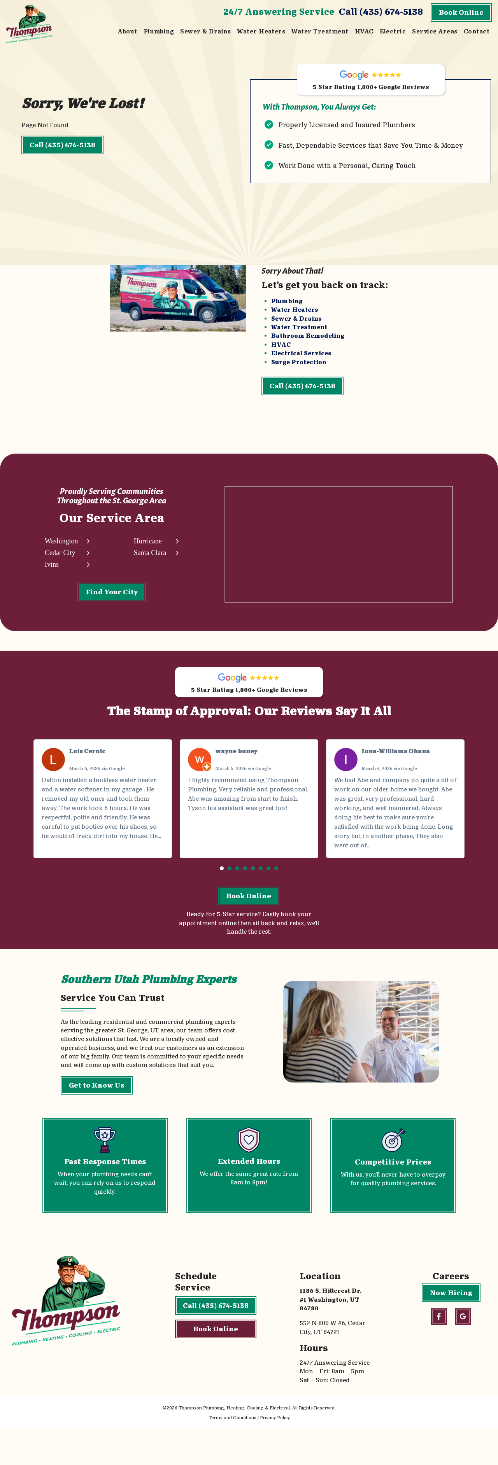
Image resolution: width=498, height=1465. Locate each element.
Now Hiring (451, 1330)
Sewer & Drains (205, 31)
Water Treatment (319, 31)
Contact (476, 31)
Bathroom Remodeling (307, 345)
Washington (61, 558)
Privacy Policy (275, 1455)
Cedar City (60, 570)
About (127, 31)
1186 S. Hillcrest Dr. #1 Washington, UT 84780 (330, 1337)
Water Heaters (261, 31)
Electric (393, 31)
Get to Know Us (96, 1123)
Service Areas (434, 31)
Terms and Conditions (232, 1455)
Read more (59, 874)
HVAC (364, 31)
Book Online (461, 12)
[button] (222, 898)
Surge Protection (298, 371)
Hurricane (147, 558)
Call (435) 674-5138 (381, 11)
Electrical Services (301, 363)
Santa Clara (149, 570)
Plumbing (159, 31)
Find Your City (111, 608)
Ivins (52, 581)
